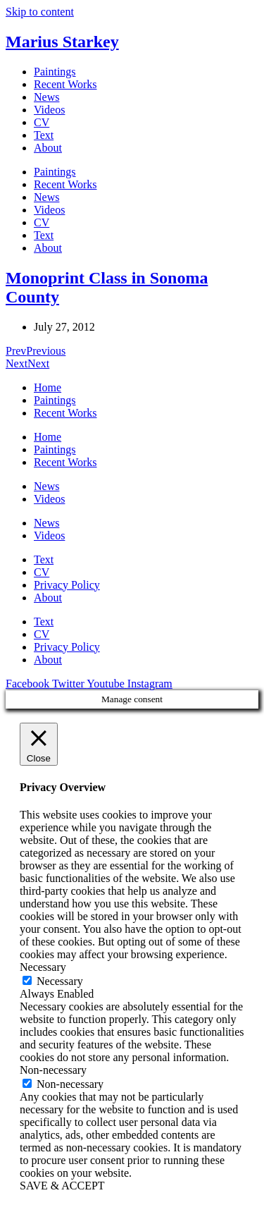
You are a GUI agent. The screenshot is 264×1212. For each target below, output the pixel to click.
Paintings (55, 72)
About (48, 148)
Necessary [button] (43, 967)
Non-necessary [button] (53, 1070)
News (46, 97)
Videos (49, 110)
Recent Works (65, 84)
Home (47, 387)
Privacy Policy (67, 585)
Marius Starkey (62, 41)
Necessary (60, 981)
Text (44, 135)
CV (41, 122)
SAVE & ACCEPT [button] (62, 1186)
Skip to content (40, 12)
